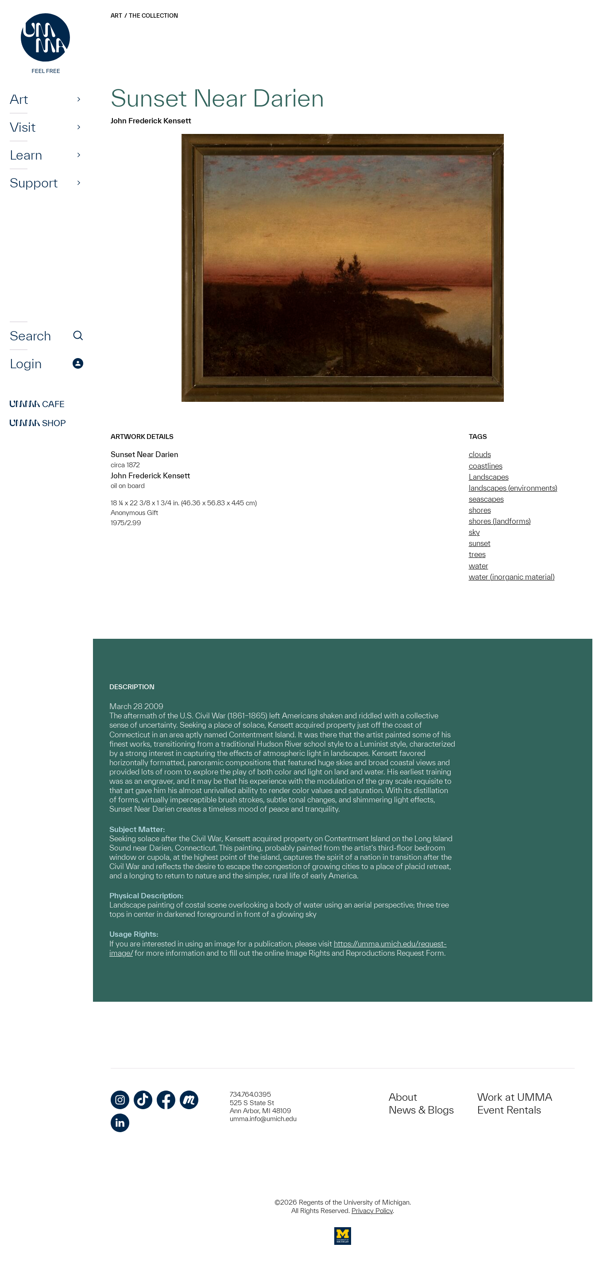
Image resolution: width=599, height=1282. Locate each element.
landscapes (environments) (513, 488)
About (403, 1097)
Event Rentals (509, 1110)
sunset (480, 543)
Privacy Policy (372, 1210)
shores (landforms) (500, 521)
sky (474, 532)
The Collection (153, 15)
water (478, 565)
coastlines (485, 466)
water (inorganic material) (512, 576)
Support (34, 182)
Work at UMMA (514, 1097)
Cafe (37, 404)
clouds (480, 454)
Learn (26, 154)
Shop (38, 423)
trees (477, 554)
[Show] (78, 99)
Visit (22, 126)
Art (19, 99)
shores (480, 510)
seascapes (486, 499)
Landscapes (489, 477)
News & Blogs (421, 1110)
